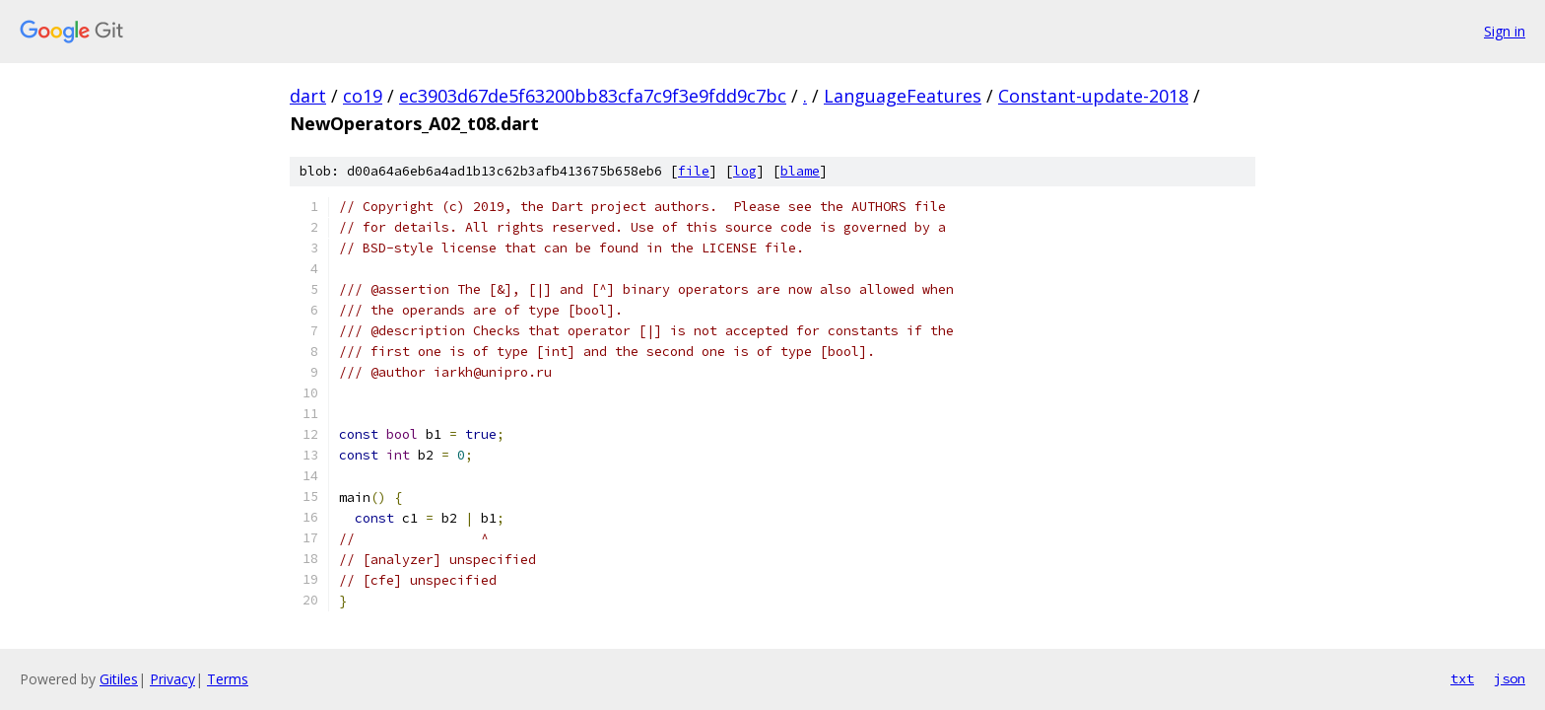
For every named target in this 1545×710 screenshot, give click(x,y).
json (1509, 678)
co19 (362, 95)
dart (308, 95)
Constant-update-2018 (1093, 95)
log (745, 171)
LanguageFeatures (902, 95)
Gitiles (119, 679)
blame (800, 171)
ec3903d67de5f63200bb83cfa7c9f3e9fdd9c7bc (592, 95)
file (693, 171)
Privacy (172, 679)
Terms (227, 679)
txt (1462, 678)
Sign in (1504, 31)
